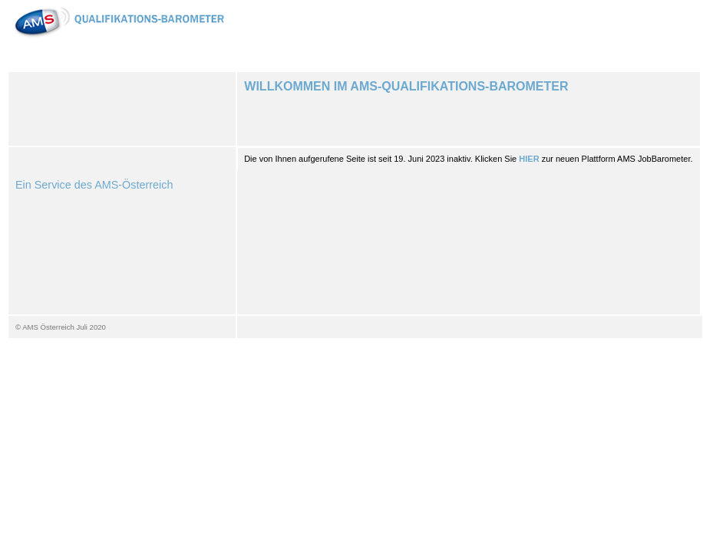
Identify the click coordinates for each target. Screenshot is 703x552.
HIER (529, 158)
